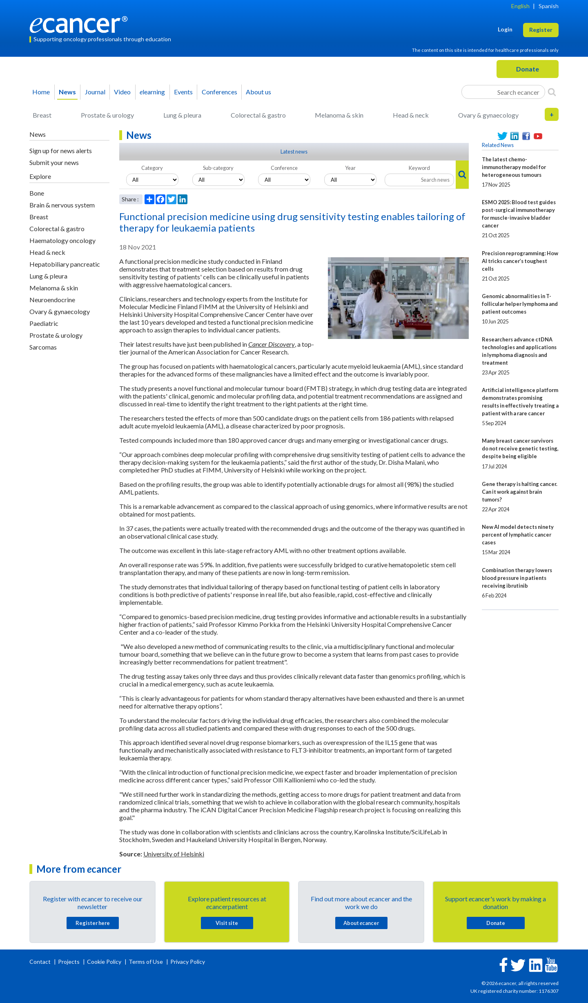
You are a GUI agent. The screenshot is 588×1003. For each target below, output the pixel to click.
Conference (284, 168)
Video (122, 92)
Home (41, 92)
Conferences (219, 92)
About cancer (361, 923)
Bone (36, 193)
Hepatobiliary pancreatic (64, 264)
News (67, 92)
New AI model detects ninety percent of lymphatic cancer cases (518, 535)
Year (350, 168)
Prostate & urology (107, 115)
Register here (93, 923)
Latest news (294, 151)
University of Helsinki (173, 854)
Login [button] (505, 29)
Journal (95, 92)
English (520, 5)
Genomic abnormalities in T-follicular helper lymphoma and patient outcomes (520, 304)
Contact (40, 961)
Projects (69, 961)
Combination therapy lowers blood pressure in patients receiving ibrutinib (517, 578)
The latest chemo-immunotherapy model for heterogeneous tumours (514, 167)
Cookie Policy (104, 961)
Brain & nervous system (62, 205)
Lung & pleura (182, 115)
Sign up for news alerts (60, 150)
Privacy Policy (187, 961)
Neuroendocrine (52, 299)
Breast (42, 115)
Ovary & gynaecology (488, 115)
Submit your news (54, 162)
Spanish (549, 5)
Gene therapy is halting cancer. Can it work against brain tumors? (519, 492)
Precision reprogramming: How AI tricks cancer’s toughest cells (520, 261)
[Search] (552, 92)
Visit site (227, 923)
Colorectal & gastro (258, 115)
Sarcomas (43, 347)
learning (152, 92)
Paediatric (43, 323)
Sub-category (218, 168)
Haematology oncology (62, 240)
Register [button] (540, 29)
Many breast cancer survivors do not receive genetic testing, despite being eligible (520, 448)
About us (258, 92)
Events (183, 92)
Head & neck (411, 115)
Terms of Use (146, 961)
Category (152, 168)
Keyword (419, 168)
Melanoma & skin (339, 115)
